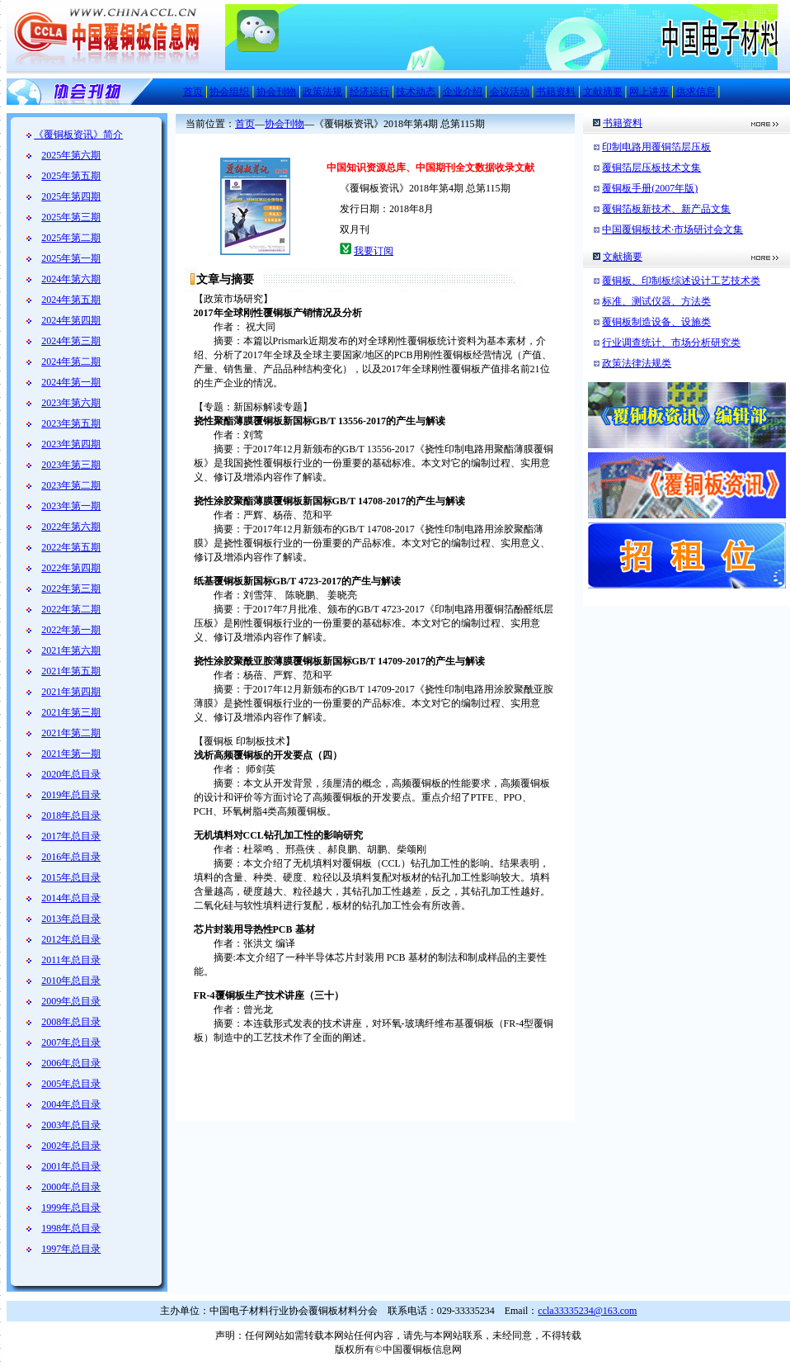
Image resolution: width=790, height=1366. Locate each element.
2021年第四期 (71, 691)
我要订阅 (373, 251)
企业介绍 (462, 91)
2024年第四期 (71, 320)
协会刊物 (276, 91)
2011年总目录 (71, 960)
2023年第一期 (71, 506)
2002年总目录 (71, 1145)
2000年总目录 (71, 1187)
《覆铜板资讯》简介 (78, 134)
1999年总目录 (71, 1207)
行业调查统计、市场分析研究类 (671, 342)
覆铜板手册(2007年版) (650, 188)
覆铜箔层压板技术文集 (651, 167)
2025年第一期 (71, 258)
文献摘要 (603, 91)
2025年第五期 (71, 176)
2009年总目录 (71, 1001)
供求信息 (696, 91)
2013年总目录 (71, 918)
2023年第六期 (71, 403)
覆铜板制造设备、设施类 (656, 322)
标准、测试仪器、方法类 (656, 301)
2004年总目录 (71, 1104)
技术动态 (415, 91)
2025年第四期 (71, 196)
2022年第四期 (71, 568)
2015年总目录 (71, 877)
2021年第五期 (71, 671)
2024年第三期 (71, 341)
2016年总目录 (71, 857)
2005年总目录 (71, 1083)
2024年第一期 (71, 382)
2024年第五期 (71, 299)
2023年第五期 (71, 423)
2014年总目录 (71, 898)
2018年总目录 (71, 815)
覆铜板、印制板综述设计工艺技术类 (681, 280)
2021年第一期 (71, 753)
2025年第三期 (71, 217)
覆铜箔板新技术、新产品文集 (666, 209)
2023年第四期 (71, 444)
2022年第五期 (71, 547)
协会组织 (229, 91)
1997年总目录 (71, 1249)
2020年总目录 (71, 774)
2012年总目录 (71, 939)
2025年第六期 (71, 155)
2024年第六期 (71, 279)
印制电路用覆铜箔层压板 (656, 147)
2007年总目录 (71, 1042)
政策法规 (322, 91)
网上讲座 (649, 91)
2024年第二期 (71, 361)
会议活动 (509, 91)
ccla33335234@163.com (587, 1310)
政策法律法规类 (636, 363)
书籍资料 (556, 91)
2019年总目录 (71, 795)
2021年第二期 (71, 733)
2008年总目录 (71, 1022)
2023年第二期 (71, 485)
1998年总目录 (71, 1228)
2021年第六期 (71, 650)
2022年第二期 (71, 609)
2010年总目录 (71, 980)
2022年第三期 (71, 588)
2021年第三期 (71, 712)
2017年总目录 (71, 836)
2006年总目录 (71, 1063)
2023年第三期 (71, 464)
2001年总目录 (71, 1166)
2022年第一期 (71, 630)
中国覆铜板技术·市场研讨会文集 (672, 229)
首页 (193, 91)
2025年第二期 (71, 237)
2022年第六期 (71, 526)
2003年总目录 (71, 1125)
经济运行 (369, 91)
